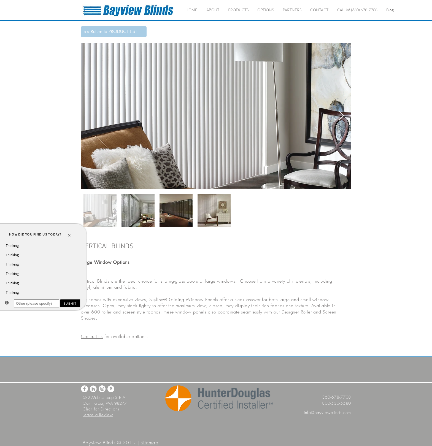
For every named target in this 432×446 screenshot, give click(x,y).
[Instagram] (102, 388)
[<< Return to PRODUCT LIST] (114, 31)
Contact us (92, 336)
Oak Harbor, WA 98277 (105, 403)
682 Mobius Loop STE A (104, 397)
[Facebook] (84, 388)
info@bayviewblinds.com (327, 412)
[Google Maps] (110, 388)
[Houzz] (93, 388)
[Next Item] (341, 115)
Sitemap (149, 442)
